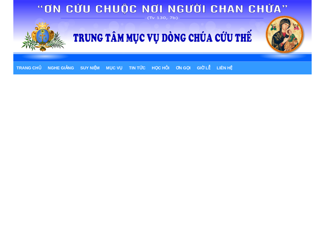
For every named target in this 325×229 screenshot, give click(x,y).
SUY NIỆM (90, 68)
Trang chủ (29, 68)
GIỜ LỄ (203, 68)
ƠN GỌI (183, 68)
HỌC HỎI (160, 68)
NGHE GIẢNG (61, 68)
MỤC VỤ (114, 68)
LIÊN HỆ (225, 68)
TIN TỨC (137, 68)
